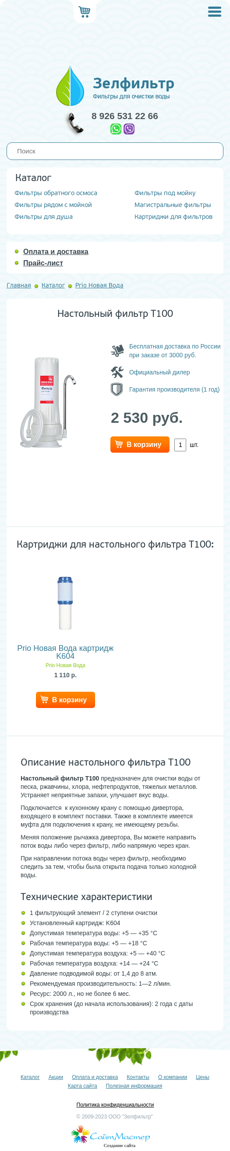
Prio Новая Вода (99, 285)
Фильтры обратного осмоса (55, 193)
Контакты (138, 1077)
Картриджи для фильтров (173, 217)
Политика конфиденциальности (115, 1104)
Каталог (53, 285)
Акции (56, 1077)
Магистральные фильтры (172, 205)
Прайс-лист (43, 263)
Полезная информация (134, 1086)
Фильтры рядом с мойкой (53, 205)
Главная (19, 285)
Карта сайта (82, 1086)
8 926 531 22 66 (125, 116)
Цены (202, 1077)
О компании (172, 1077)
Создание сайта (119, 1145)
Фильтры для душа (43, 217)
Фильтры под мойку (164, 193)
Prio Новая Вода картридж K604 (65, 652)
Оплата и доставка (55, 251)
